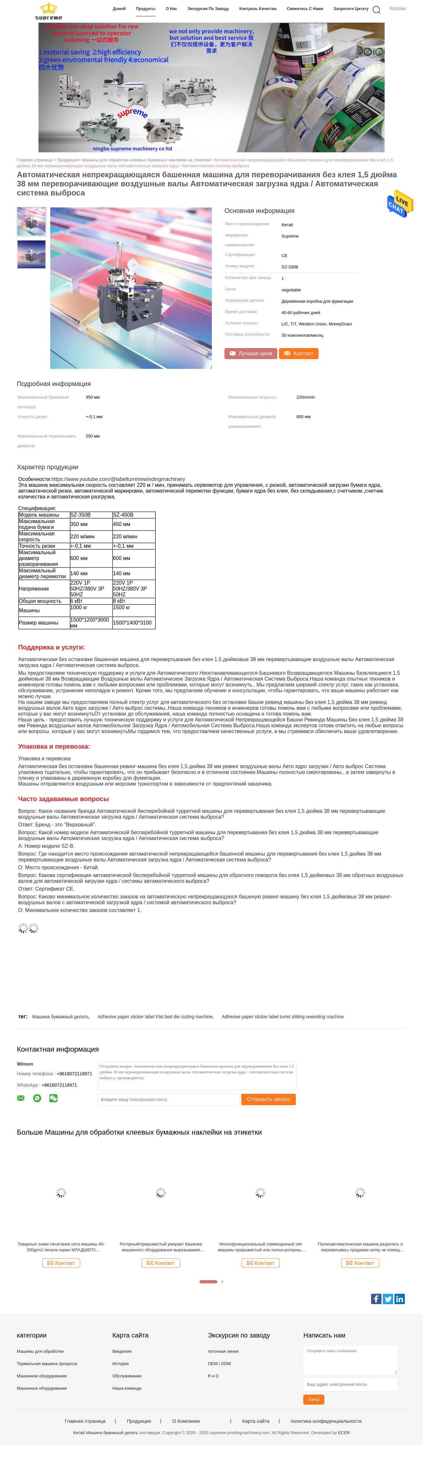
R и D (213, 1375)
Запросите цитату (351, 8)
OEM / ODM (219, 1363)
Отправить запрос (268, 1099)
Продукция (139, 1421)
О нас (171, 8)
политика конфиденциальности (326, 1421)
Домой (119, 8)
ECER (344, 1432)
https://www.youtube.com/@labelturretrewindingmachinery (118, 479)
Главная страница (85, 1421)
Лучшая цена (251, 353)
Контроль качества (257, 8)
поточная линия (223, 1351)
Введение (121, 1351)
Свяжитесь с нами (305, 8)
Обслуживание (126, 1375)
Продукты (145, 8)
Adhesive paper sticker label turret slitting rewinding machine (283, 1016)
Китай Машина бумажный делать (105, 1432)
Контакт (298, 353)
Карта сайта (256, 1421)
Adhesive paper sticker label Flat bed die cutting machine (155, 1016)
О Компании (186, 1421)
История (120, 1363)
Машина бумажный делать (60, 1016)
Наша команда (126, 1388)
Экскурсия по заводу (208, 8)
